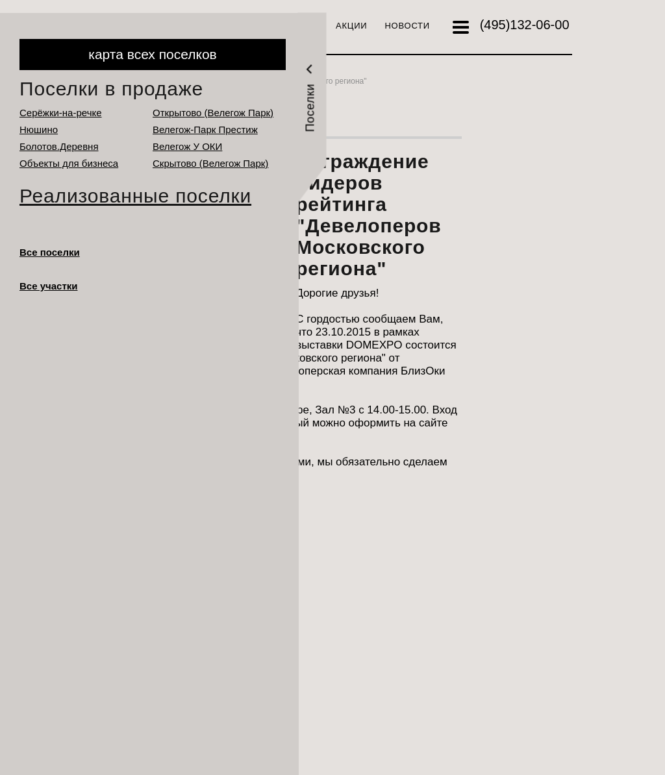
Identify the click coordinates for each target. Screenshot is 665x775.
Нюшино (38, 129)
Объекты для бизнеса (68, 163)
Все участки (48, 285)
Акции (351, 26)
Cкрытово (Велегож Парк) (210, 163)
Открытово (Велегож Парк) (213, 112)
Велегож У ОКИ (187, 146)
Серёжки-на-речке (60, 112)
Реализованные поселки (135, 195)
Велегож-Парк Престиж (205, 129)
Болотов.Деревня (59, 146)
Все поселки (49, 252)
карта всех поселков (152, 54)
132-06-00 (525, 25)
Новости (407, 26)
